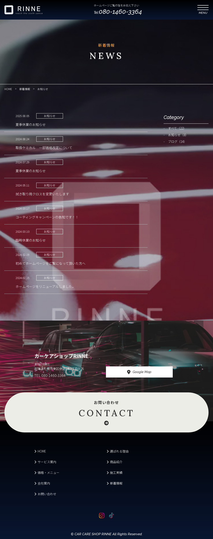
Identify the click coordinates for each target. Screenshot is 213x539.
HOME (40, 451)
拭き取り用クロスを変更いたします (42, 194)
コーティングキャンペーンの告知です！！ (47, 217)
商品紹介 (114, 462)
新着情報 (114, 483)
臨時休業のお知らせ (31, 240)
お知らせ (49, 116)
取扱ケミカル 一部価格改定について (44, 147)
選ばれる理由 (118, 451)
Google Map (139, 372)
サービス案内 (45, 462)
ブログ (177, 141)
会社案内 (42, 483)
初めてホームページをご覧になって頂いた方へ (50, 263)
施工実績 (114, 472)
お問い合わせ (106, 412)
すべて (177, 128)
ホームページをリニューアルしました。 (45, 286)
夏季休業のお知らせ (31, 124)
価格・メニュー (46, 472)
